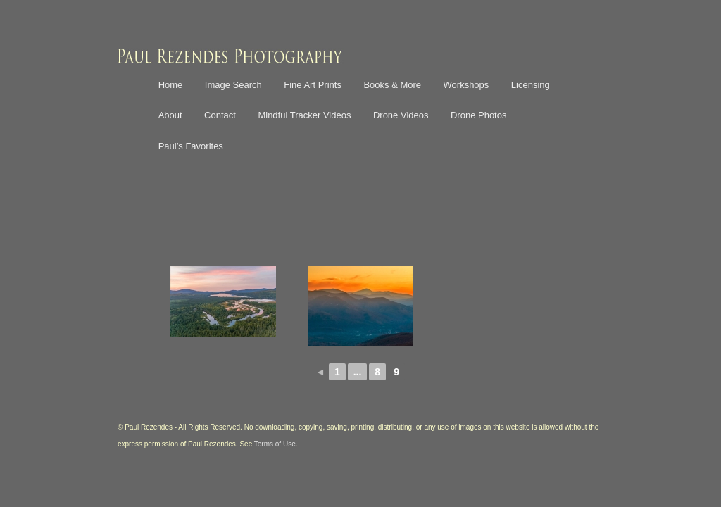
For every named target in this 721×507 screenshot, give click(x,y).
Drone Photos (479, 115)
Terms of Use (275, 444)
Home (170, 85)
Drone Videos (401, 115)
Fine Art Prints (312, 85)
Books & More (392, 85)
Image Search (233, 85)
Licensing (530, 85)
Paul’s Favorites (190, 146)
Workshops (466, 85)
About (170, 115)
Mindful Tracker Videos (304, 115)
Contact (220, 115)
